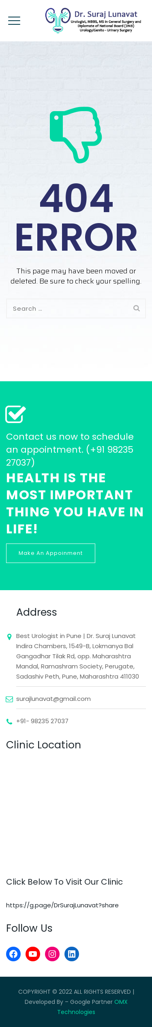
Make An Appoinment (51, 553)
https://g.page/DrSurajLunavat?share (62, 905)
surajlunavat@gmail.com (53, 698)
